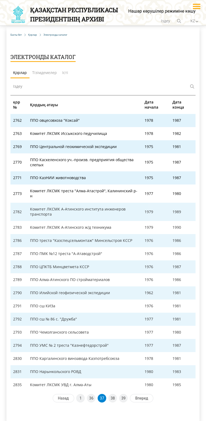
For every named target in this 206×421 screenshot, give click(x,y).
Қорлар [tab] (20, 72)
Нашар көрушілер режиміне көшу (162, 11)
